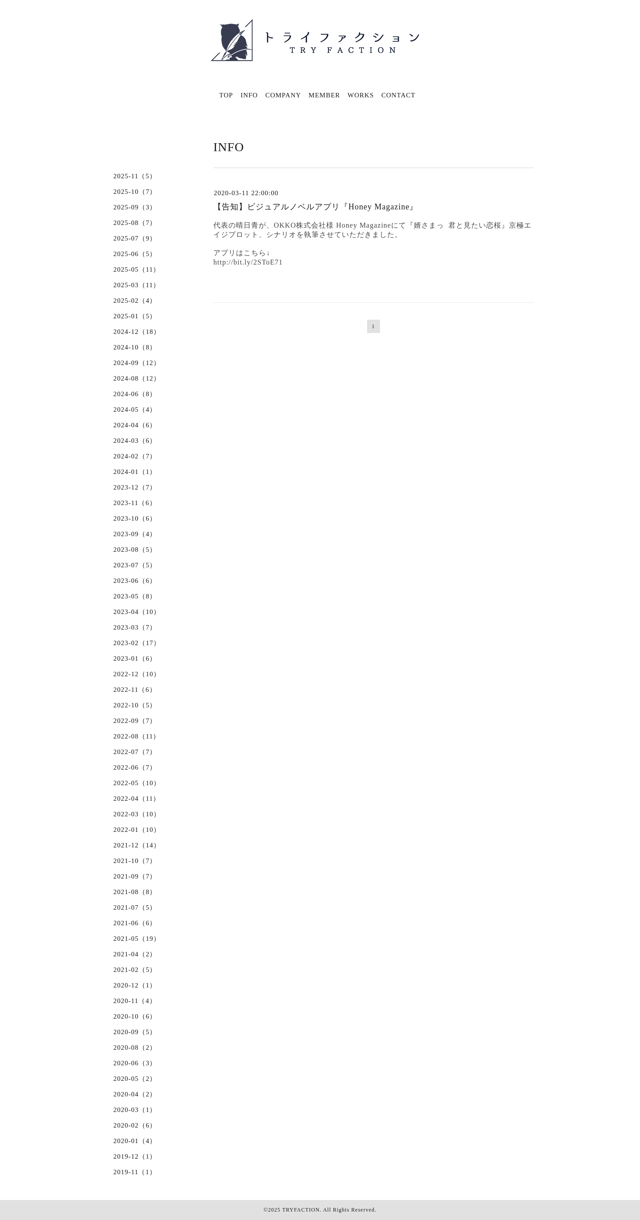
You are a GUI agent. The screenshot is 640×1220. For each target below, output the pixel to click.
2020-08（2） (135, 1047)
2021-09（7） (135, 876)
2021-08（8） (135, 891)
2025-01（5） (135, 316)
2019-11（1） (134, 1172)
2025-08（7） (135, 222)
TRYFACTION (301, 1210)
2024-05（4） (135, 409)
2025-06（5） (135, 253)
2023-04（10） (136, 611)
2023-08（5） (135, 549)
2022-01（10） (136, 829)
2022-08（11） (136, 736)
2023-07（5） (135, 565)
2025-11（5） (134, 176)
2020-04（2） (135, 1094)
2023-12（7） (135, 487)
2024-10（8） (135, 347)
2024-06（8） (135, 393)
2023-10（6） (135, 518)
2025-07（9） (135, 238)
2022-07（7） (135, 751)
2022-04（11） (136, 798)
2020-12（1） (135, 985)
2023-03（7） (135, 627)
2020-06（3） (135, 1063)
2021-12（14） (136, 845)
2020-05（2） (135, 1078)
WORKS (361, 95)
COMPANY (283, 95)
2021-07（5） (135, 907)
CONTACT (398, 95)
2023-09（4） (135, 534)
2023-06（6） (135, 580)
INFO (249, 95)
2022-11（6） (134, 689)
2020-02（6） (135, 1125)
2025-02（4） (135, 300)
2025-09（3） (135, 207)
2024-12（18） (136, 331)
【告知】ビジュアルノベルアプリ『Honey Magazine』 (315, 206)
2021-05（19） (136, 938)
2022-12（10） (136, 674)
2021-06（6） (135, 923)
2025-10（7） (135, 191)
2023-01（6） (135, 658)
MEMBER (324, 95)
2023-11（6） (134, 502)
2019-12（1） (135, 1156)
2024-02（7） (135, 456)
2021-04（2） (135, 954)
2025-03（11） (136, 285)
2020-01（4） (135, 1140)
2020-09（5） (135, 1031)
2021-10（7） (135, 860)
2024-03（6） (135, 440)
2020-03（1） (135, 1109)
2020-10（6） (135, 1016)
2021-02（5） (135, 969)
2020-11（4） (134, 1000)
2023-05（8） (135, 596)
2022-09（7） (135, 720)
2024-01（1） (135, 471)
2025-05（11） (136, 269)
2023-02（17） (136, 642)
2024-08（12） (136, 378)
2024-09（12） (136, 362)
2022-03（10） (136, 814)
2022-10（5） (135, 705)
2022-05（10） (136, 783)
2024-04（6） (135, 425)
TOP (226, 95)
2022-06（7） (135, 767)
